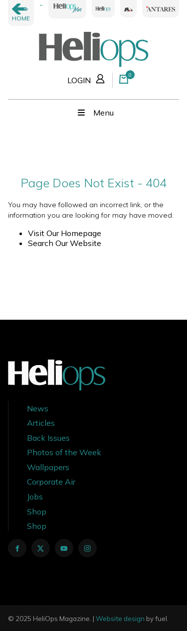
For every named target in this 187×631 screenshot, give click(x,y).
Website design (120, 619)
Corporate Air (51, 482)
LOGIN (87, 78)
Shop (36, 511)
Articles (41, 423)
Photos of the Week (64, 452)
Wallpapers (48, 467)
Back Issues (48, 438)
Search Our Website (64, 243)
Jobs (35, 497)
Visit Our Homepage (64, 233)
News (37, 408)
